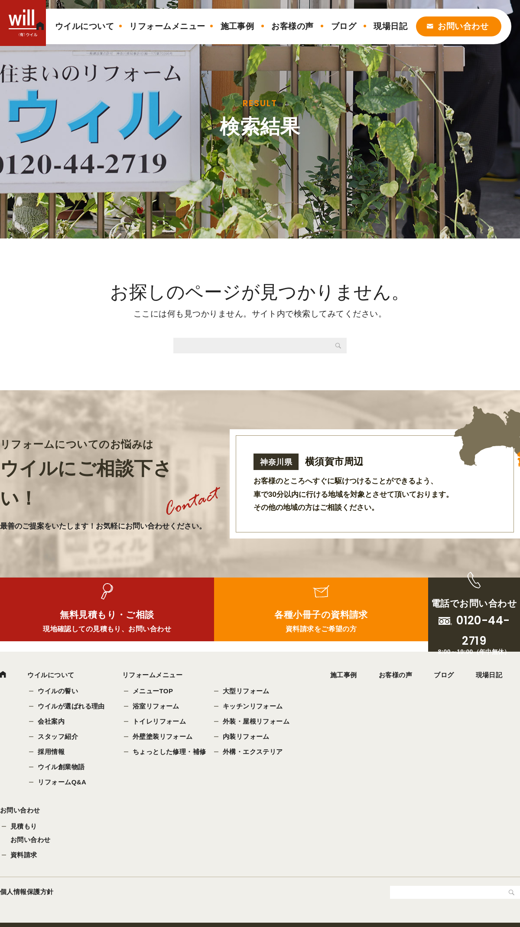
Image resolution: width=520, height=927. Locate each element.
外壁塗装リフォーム (163, 737)
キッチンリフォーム (254, 707)
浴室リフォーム (156, 707)
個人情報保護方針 (27, 896)
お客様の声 (292, 26)
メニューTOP (153, 691)
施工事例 (237, 26)
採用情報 (52, 752)
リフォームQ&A (63, 783)
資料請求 (23, 859)
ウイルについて (84, 26)
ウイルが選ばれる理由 (72, 707)
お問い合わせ (463, 26)
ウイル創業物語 (62, 767)
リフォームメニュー (167, 26)
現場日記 (390, 26)
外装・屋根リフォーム (257, 722)
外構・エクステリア (254, 752)
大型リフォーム (247, 691)
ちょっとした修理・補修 (170, 752)
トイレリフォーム (160, 722)
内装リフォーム (247, 737)
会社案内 (52, 722)
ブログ (343, 26)
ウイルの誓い (59, 691)
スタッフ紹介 (59, 737)
